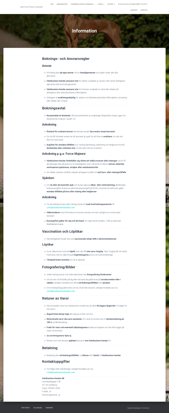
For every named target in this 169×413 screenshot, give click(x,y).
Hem (51, 4)
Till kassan (37, 408)
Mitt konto (26, 408)
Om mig (101, 4)
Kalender (134, 10)
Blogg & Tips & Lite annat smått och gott (132, 4)
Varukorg (49, 408)
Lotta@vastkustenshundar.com (61, 207)
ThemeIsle (145, 408)
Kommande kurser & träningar (82, 4)
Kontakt (111, 4)
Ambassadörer (62, 4)
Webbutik (144, 10)
